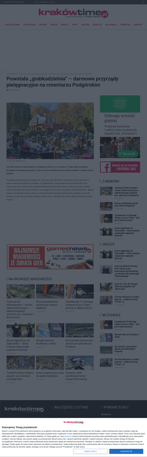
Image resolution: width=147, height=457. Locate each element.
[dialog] (73, 437)
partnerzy (68, 436)
